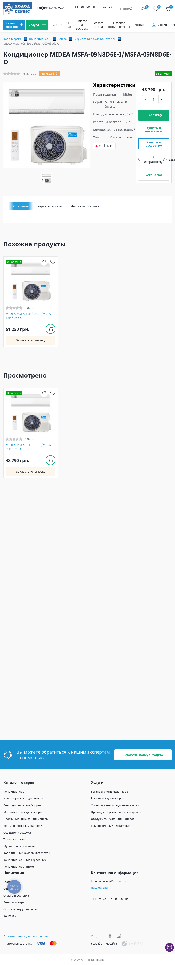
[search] (131, 9)
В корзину (154, 115)
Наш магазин (100, 887)
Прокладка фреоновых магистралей (116, 812)
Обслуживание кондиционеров (112, 819)
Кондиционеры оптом (18, 867)
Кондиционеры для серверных (24, 860)
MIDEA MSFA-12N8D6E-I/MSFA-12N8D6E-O (29, 316)
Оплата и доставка (82, 24)
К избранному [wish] (150, 159)
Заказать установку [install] (30, 340)
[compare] (44, 262)
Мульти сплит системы (19, 846)
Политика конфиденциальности (25, 936)
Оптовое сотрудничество (119, 25)
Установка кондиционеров (109, 791)
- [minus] (145, 99)
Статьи (57, 25)
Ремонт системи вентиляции (110, 826)
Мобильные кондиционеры (22, 812)
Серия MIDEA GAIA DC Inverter (95, 39)
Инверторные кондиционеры (23, 798)
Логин (162, 24)
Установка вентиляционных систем (115, 805)
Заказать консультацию (143, 755)
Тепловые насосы (15, 839)
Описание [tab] (21, 206)
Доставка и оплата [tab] (85, 206)
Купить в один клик (153, 129)
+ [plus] (162, 99)
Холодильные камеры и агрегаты (26, 853)
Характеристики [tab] (49, 206)
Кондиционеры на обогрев (22, 805)
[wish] (53, 262)
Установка (153, 175)
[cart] (168, 9)
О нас (69, 25)
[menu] (14, 25)
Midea (63, 39)
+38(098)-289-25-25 (50, 8)
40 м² (109, 145)
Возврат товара (97, 25)
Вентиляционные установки (22, 826)
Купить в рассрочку (154, 144)
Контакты (141, 25)
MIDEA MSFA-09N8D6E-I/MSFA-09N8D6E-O (29, 447)
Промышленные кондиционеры (25, 819)
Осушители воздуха (17, 832)
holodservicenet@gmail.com (109, 881)
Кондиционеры (40, 39)
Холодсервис (12, 39)
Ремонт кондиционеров (107, 798)
